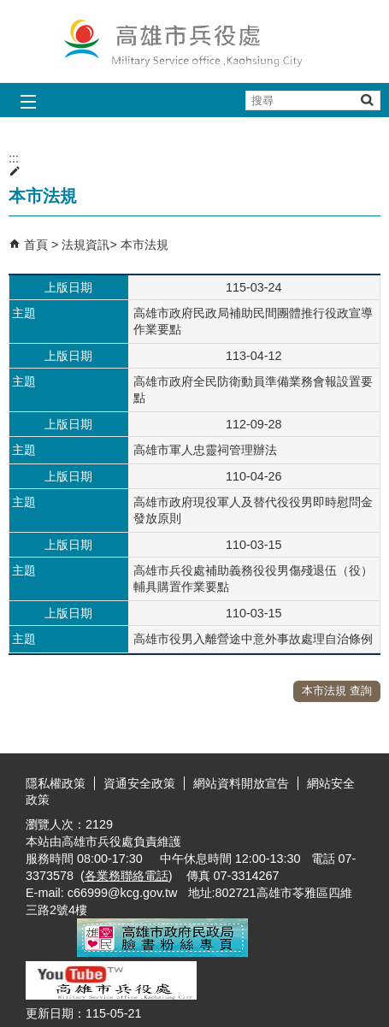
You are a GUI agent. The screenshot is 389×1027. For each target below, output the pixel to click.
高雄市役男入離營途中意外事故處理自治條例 (253, 639)
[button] (366, 99)
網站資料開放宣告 (241, 783)
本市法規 (144, 244)
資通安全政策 (139, 783)
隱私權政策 (55, 783)
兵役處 (194, 41)
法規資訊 (85, 244)
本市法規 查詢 (337, 690)
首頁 (36, 244)
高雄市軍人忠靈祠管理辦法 (205, 450)
